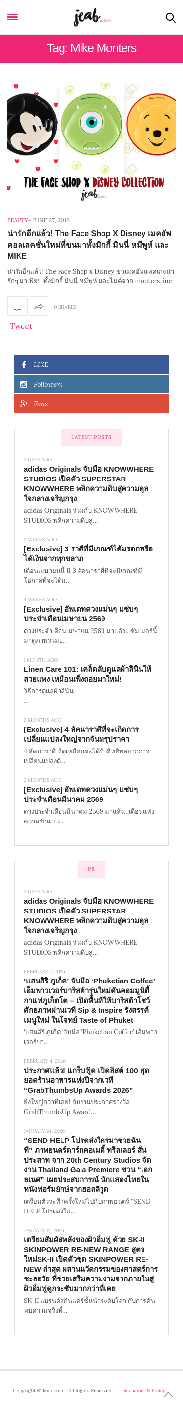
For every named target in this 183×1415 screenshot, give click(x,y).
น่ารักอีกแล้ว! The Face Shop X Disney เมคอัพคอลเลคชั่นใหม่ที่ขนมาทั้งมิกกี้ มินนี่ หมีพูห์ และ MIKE (89, 244)
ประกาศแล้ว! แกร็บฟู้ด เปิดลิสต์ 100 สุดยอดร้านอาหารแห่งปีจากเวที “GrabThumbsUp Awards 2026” (86, 1080)
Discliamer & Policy (143, 1390)
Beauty (17, 220)
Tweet (21, 326)
